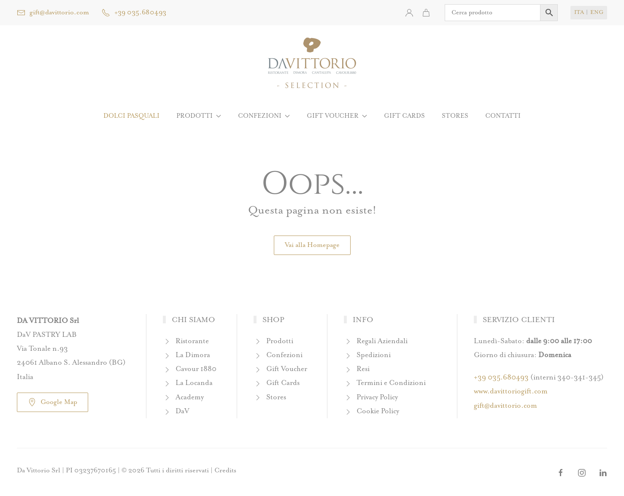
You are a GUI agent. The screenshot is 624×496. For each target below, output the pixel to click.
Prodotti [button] (198, 115)
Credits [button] (225, 470)
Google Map (52, 402)
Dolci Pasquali (131, 115)
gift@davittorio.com (53, 12)
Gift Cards (404, 115)
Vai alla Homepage (312, 245)
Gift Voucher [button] (337, 115)
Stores (455, 115)
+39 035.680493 (134, 12)
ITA (579, 12)
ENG (596, 12)
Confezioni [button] (264, 115)
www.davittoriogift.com (511, 392)
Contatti (503, 115)
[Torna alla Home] (312, 63)
